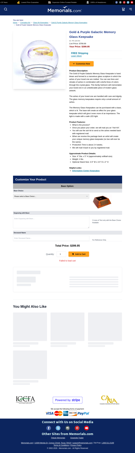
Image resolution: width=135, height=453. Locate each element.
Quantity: (50, 254)
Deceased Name (20, 233)
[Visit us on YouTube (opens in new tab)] (132, 2)
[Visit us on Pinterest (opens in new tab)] (124, 2)
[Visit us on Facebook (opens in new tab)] (116, 2)
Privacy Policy (76, 445)
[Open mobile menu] (131, 9)
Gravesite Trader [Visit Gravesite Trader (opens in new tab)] (77, 438)
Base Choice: (19, 191)
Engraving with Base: (22, 213)
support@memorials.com (82, 443)
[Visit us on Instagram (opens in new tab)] (120, 2)
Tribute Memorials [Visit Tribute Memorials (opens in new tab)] (58, 438)
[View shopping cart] (123, 9)
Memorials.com (27, 443)
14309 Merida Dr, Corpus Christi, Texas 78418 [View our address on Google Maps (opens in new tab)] (53, 443)
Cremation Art (25, 22)
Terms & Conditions (61, 445)
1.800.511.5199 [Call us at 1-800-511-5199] (108, 443)
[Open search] (5, 9)
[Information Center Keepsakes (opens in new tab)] (86, 171)
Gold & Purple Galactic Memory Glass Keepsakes (69, 22)
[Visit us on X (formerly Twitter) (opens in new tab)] (58, 428)
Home (15, 22)
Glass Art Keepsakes (40, 22)
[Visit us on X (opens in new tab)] (128, 2)
